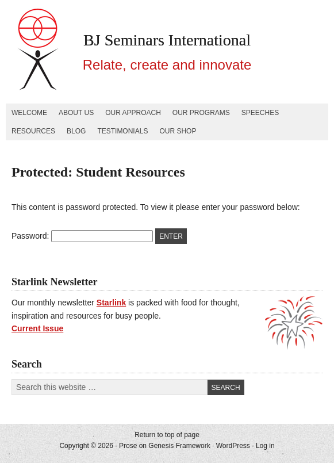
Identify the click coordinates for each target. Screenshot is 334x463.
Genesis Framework (179, 446)
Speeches (260, 113)
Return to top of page (167, 435)
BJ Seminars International (167, 40)
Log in (265, 446)
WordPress (233, 446)
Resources (33, 131)
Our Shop (177, 131)
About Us (76, 113)
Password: (82, 235)
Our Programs (201, 113)
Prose (128, 446)
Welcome (29, 113)
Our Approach (133, 113)
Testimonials (122, 131)
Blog (76, 131)
